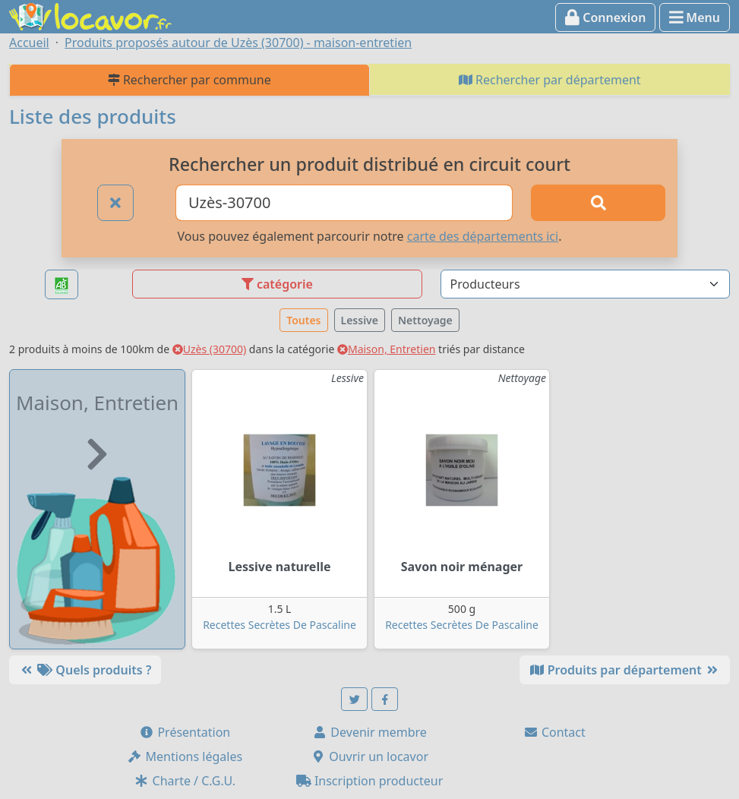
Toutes (303, 320)
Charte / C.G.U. (184, 780)
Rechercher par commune (189, 79)
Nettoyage (425, 320)
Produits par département (624, 670)
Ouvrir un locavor (369, 756)
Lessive (359, 320)
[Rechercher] (598, 203)
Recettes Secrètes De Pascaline (279, 624)
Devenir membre (369, 732)
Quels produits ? (85, 670)
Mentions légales (184, 756)
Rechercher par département (550, 79)
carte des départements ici (482, 236)
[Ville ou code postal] (344, 203)
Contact (554, 732)
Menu (694, 17)
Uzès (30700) (209, 349)
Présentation (184, 732)
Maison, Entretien (386, 349)
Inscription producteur (370, 780)
